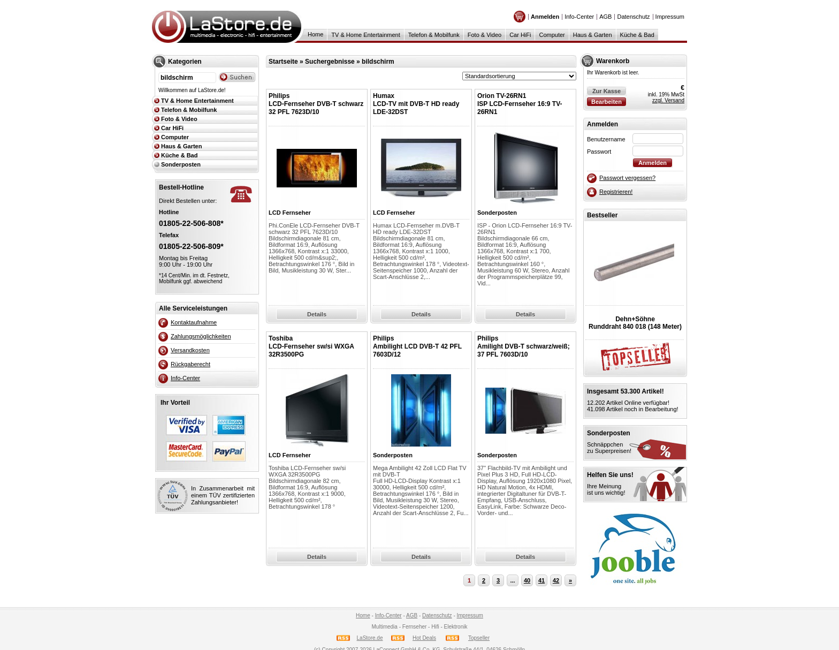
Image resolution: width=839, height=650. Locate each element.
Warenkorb (612, 61)
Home (315, 34)
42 (556, 580)
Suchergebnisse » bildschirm (349, 61)
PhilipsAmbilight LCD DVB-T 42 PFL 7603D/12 (417, 346)
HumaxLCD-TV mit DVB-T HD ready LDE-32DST (416, 104)
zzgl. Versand (668, 100)
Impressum (669, 16)
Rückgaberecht (190, 364)
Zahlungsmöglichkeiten (201, 336)
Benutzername (606, 139)
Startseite (283, 61)
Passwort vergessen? (627, 178)
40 (527, 580)
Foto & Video (484, 35)
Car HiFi (520, 35)
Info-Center (579, 16)
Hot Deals (424, 638)
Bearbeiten (606, 102)
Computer (552, 35)
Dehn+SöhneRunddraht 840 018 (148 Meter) (635, 322)
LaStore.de (370, 638)
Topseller (479, 638)
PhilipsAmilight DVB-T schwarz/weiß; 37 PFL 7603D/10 (523, 346)
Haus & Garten (592, 35)
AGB (605, 16)
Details (316, 314)
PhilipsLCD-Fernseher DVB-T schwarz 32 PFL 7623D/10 (316, 104)
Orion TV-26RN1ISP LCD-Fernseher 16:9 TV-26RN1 (519, 104)
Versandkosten (190, 350)
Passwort (599, 151)
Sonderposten (181, 164)
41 (541, 580)
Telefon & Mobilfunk (434, 35)
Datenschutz (633, 16)
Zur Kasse (606, 91)
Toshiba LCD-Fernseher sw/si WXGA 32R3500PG (311, 346)
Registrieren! (615, 191)
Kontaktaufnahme (194, 322)
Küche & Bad (637, 35)
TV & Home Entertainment (365, 35)
